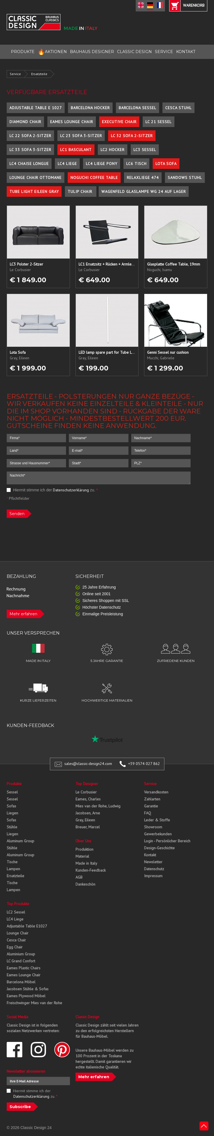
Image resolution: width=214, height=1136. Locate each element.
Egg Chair (15, 947)
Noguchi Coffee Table (94, 177)
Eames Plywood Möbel (26, 995)
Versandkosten (156, 792)
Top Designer (87, 783)
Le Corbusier (86, 792)
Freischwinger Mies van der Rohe (34, 1002)
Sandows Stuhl (185, 177)
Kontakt (150, 854)
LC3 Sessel (144, 149)
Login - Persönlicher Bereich (167, 840)
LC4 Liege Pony (101, 163)
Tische (12, 861)
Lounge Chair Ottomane (35, 177)
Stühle (12, 826)
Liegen (12, 812)
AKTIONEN (52, 51)
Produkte (14, 783)
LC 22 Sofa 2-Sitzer (30, 135)
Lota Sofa (166, 163)
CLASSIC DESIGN (134, 51)
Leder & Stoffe (157, 819)
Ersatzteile (39, 74)
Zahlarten (152, 799)
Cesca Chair (16, 940)
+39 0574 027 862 (144, 763)
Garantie (151, 806)
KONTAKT (185, 51)
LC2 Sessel (16, 912)
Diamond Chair (25, 121)
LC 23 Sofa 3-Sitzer (81, 135)
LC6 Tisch (136, 163)
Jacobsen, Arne (88, 812)
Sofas (11, 806)
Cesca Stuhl (178, 107)
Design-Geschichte (159, 847)
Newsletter (153, 861)
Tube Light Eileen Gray (34, 191)
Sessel (12, 792)
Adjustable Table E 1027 (35, 107)
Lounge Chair (17, 933)
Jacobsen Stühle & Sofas (27, 988)
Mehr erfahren (23, 613)
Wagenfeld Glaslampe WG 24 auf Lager (143, 191)
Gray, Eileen (85, 819)
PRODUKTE (23, 51)
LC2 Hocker (113, 149)
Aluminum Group (20, 840)
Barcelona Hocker (90, 107)
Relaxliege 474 (143, 177)
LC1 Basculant (76, 149)
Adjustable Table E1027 (27, 926)
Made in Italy (86, 863)
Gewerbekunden (158, 833)
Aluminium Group (21, 953)
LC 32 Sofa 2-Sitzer (132, 135)
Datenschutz (154, 868)
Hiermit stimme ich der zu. (52, 489)
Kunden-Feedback (91, 870)
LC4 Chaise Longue (29, 163)
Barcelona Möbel (21, 981)
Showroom (153, 826)
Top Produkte (18, 903)
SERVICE (164, 51)
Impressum (153, 875)
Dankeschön (85, 884)
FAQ (147, 812)
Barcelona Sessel (137, 107)
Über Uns (83, 840)
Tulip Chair (81, 191)
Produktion (84, 849)
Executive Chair (119, 121)
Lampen (13, 868)
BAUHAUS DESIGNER (92, 51)
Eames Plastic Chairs (23, 967)
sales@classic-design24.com (88, 763)
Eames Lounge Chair (71, 121)
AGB (79, 877)
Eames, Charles (88, 799)
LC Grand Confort (21, 960)
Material (82, 856)
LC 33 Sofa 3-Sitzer (30, 149)
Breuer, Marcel (88, 826)
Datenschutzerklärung (71, 489)
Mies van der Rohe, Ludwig (98, 806)
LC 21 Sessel (158, 121)
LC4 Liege (67, 163)
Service (15, 74)
